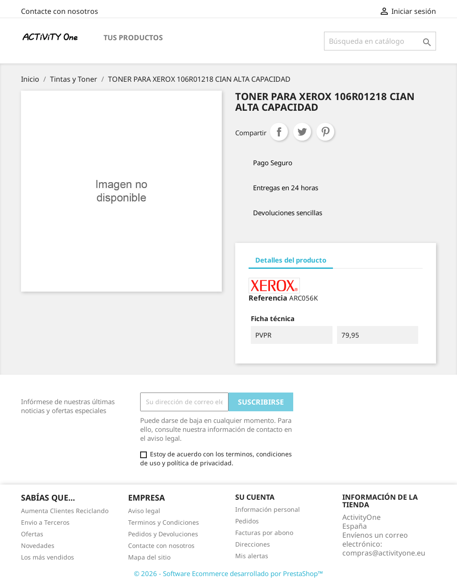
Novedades (37, 545)
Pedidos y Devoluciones (163, 534)
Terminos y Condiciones (163, 522)
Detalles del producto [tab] (290, 259)
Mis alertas (251, 556)
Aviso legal (144, 510)
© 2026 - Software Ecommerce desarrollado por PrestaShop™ (228, 573)
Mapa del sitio (149, 557)
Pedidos (247, 521)
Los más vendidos (47, 557)
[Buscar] (380, 41)
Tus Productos (133, 37)
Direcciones (252, 544)
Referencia (268, 297)
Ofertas (32, 534)
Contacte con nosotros (59, 11)
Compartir (279, 132)
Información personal (267, 509)
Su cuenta (254, 497)
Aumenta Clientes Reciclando (64, 510)
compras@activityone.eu (383, 553)
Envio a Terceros (45, 522)
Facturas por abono (264, 532)
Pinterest (325, 132)
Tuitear (302, 132)
